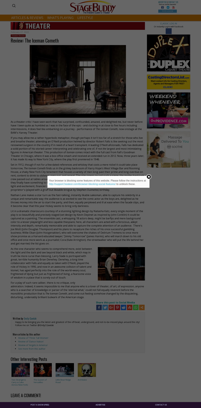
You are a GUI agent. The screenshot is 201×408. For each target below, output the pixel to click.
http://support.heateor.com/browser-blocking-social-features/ (82, 184)
